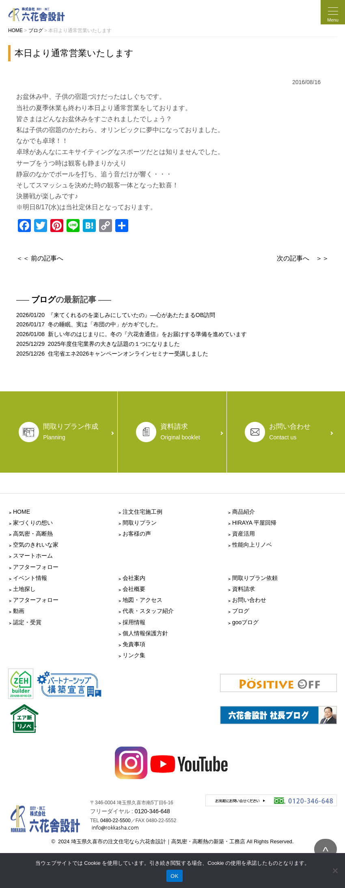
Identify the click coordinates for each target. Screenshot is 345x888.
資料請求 (243, 589)
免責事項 (134, 644)
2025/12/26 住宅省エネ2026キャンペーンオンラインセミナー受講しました (112, 353)
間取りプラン (140, 522)
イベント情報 (30, 578)
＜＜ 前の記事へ (39, 258)
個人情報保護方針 (145, 633)
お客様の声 (137, 533)
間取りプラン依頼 (255, 578)
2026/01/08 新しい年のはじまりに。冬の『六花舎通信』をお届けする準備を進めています (131, 334)
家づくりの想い (33, 522)
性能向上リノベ (252, 544)
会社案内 (134, 578)
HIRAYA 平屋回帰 (254, 522)
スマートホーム (33, 555)
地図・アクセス (142, 600)
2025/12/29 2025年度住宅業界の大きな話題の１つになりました (98, 344)
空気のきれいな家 (35, 544)
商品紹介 (243, 511)
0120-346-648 (152, 811)
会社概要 (134, 589)
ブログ (43, 299)
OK (174, 876)
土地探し (24, 589)
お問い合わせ (249, 600)
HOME (21, 511)
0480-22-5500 (115, 820)
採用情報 (134, 622)
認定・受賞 (27, 622)
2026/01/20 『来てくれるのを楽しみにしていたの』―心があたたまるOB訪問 (115, 315)
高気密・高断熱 (33, 533)
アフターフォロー (35, 567)
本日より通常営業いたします (74, 53)
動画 (18, 611)
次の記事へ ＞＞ (303, 258)
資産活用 (243, 533)
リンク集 (134, 655)
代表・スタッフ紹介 (148, 611)
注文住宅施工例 (142, 511)
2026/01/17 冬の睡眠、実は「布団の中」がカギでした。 (89, 324)
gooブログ (245, 622)
